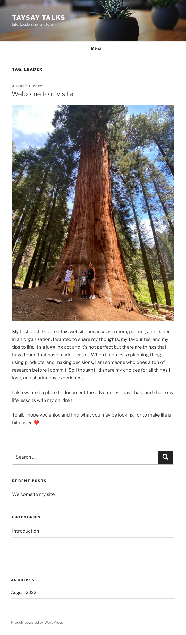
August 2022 (23, 592)
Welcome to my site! (43, 94)
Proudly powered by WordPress (37, 622)
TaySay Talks (38, 17)
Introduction (25, 531)
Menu (93, 48)
